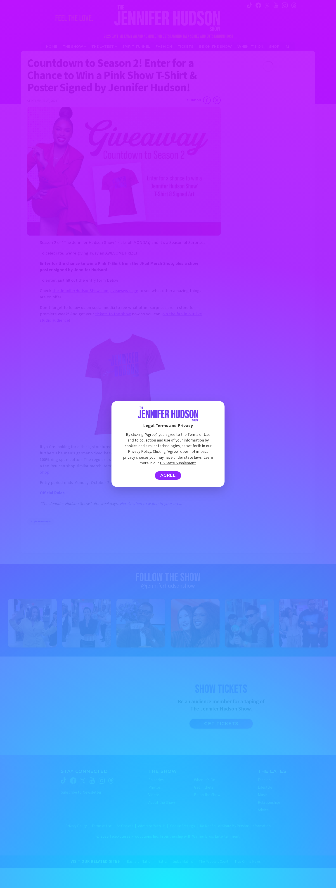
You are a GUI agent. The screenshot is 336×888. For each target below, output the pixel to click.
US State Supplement (178, 463)
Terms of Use (198, 434)
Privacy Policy (139, 451)
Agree (168, 475)
